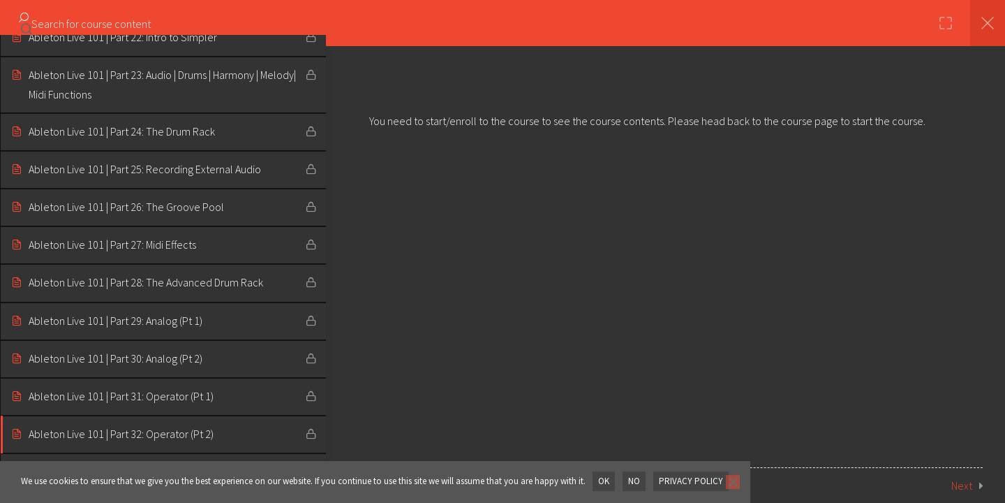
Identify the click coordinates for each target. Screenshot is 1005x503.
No (633, 481)
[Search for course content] (26, 24)
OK (603, 481)
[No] (731, 482)
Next (961, 486)
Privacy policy (689, 481)
